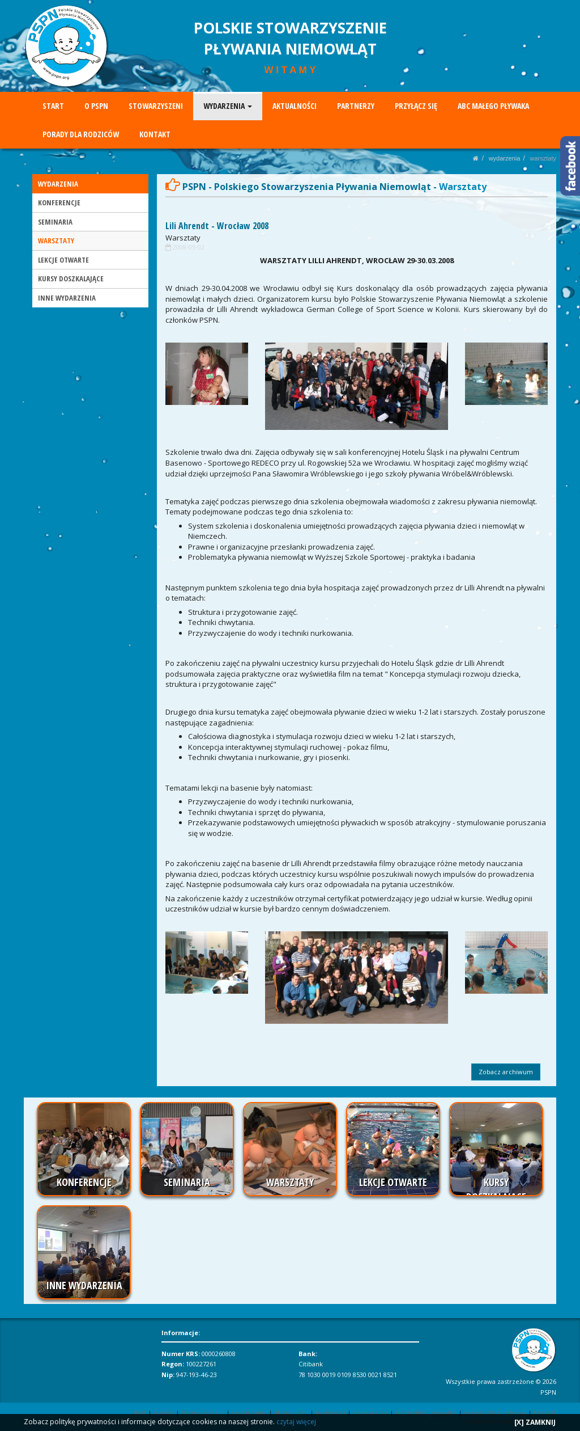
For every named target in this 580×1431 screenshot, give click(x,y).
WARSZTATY (543, 158)
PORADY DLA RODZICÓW (80, 134)
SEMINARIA (55, 222)
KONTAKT (154, 134)
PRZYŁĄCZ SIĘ (415, 105)
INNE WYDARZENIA (67, 298)
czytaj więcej (296, 1421)
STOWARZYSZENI (156, 105)
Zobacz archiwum (506, 1071)
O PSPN (96, 105)
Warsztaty (183, 238)
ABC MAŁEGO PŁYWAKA (492, 105)
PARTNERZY (355, 105)
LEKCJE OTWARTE (63, 260)
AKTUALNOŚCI (294, 105)
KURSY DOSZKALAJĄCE (71, 278)
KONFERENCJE (59, 202)
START (53, 105)
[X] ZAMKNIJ (535, 1422)
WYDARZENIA (227, 105)
